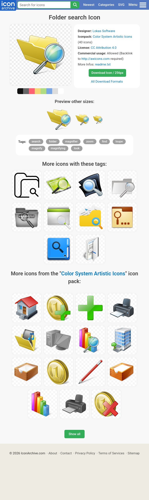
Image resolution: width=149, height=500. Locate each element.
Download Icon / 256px (107, 73)
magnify (37, 148)
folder (52, 141)
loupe (119, 141)
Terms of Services (111, 453)
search (36, 141)
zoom (90, 141)
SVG (121, 5)
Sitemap (134, 453)
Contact (66, 453)
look (77, 148)
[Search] (74, 5)
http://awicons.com (95, 59)
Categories (106, 5)
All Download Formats (107, 81)
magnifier (71, 141)
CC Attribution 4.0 (103, 48)
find (104, 141)
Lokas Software (104, 31)
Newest (88, 5)
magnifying (58, 148)
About (53, 453)
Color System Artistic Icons (112, 36)
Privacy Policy (85, 453)
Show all (74, 434)
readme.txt (103, 64)
